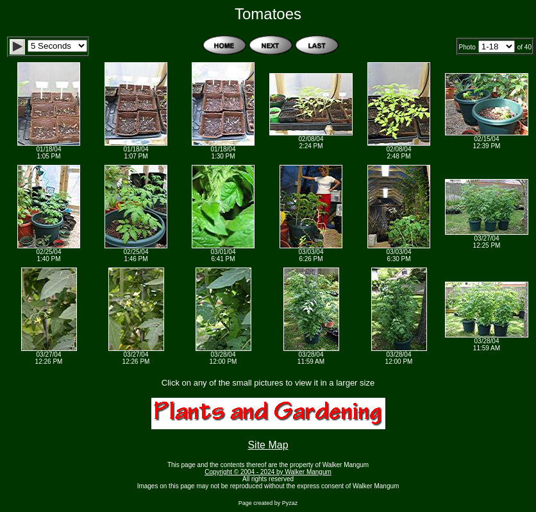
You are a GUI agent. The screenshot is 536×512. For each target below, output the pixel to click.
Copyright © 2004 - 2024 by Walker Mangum (268, 471)
